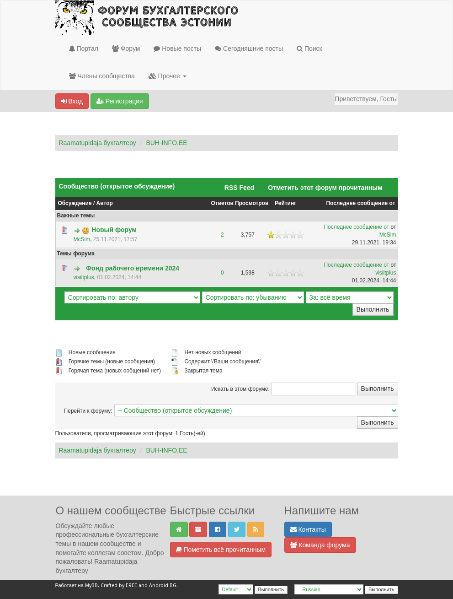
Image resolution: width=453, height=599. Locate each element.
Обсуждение (75, 203)
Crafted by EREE (119, 585)
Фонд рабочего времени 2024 (132, 268)
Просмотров (251, 203)
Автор (104, 203)
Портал (83, 48)
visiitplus (84, 277)
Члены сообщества (102, 76)
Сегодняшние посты (249, 48)
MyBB (91, 585)
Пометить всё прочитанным (221, 549)
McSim (82, 239)
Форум (126, 48)
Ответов (222, 203)
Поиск (309, 48)
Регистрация (119, 101)
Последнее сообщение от (360, 203)
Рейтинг (285, 203)
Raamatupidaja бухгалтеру (97, 142)
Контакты (308, 529)
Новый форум (114, 229)
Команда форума (320, 545)
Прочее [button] (168, 76)
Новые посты (177, 48)
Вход (72, 101)
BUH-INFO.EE (166, 142)
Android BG (162, 585)
